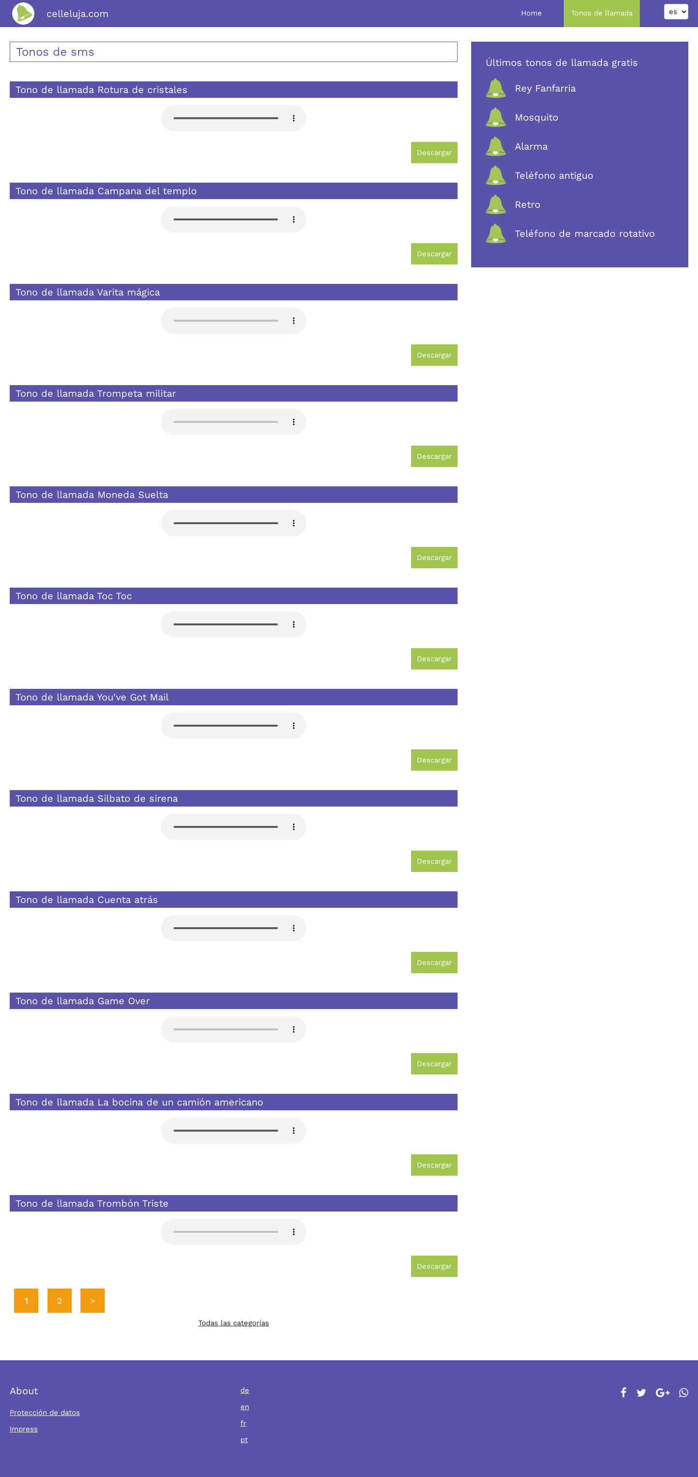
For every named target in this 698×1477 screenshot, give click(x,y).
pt (244, 1439)
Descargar (434, 152)
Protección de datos (45, 1412)
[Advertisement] (580, 364)
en (244, 1406)
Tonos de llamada (602, 13)
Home (531, 13)
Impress (24, 1429)
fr (243, 1423)
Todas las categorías (233, 1323)
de (244, 1390)
